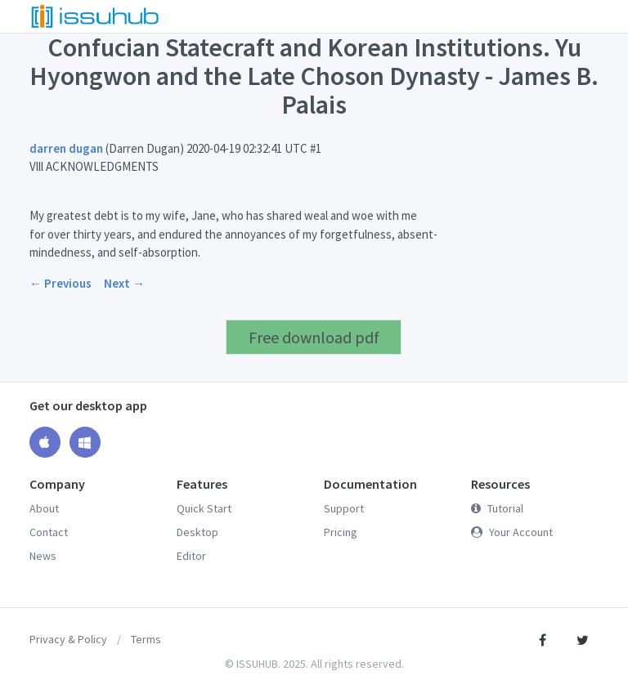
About (44, 508)
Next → (124, 283)
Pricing (340, 532)
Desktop (197, 532)
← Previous (60, 283)
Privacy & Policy (68, 639)
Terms (146, 639)
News (42, 555)
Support (344, 508)
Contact (48, 532)
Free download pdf (314, 337)
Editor (191, 555)
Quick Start (204, 508)
